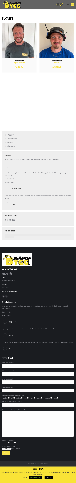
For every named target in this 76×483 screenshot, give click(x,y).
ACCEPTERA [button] (49, 477)
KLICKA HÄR (10, 220)
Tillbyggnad (10, 135)
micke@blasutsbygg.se (8, 281)
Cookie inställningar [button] (35, 477)
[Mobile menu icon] (72, 4)
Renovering (10, 142)
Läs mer (24, 477)
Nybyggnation (11, 146)
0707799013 (5, 287)
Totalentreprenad (12, 138)
